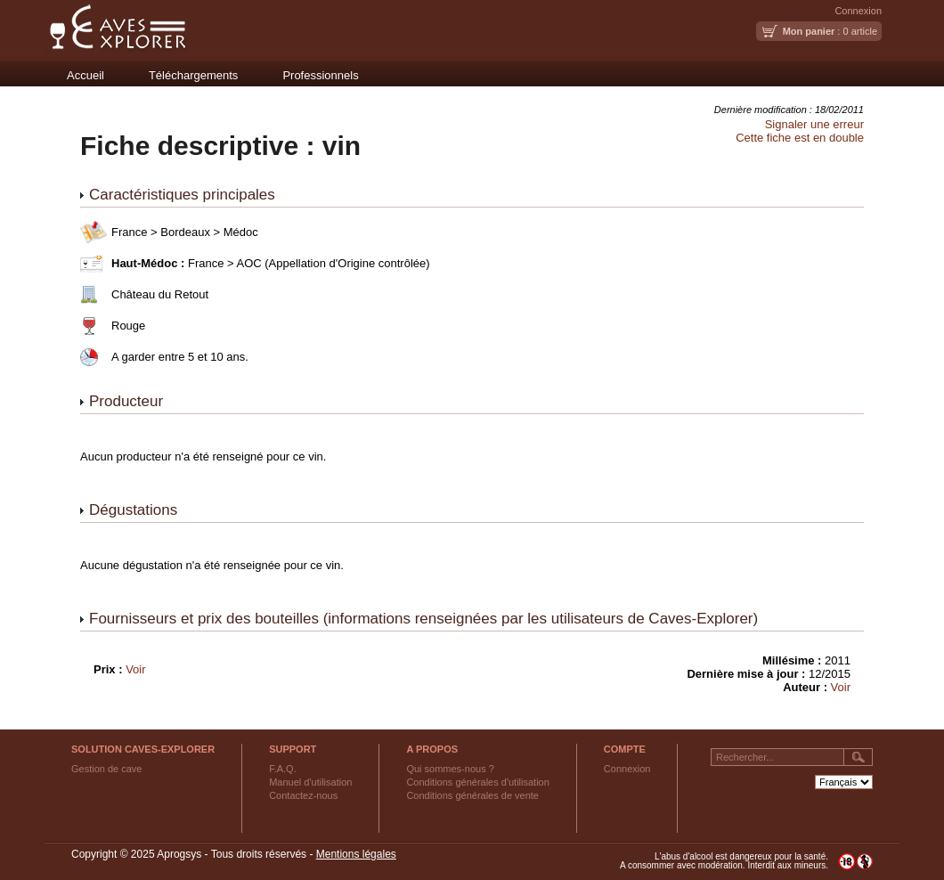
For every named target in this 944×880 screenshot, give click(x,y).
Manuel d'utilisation (310, 782)
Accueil (85, 75)
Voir (840, 687)
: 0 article (830, 31)
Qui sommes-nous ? (449, 768)
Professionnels (320, 75)
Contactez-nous (303, 795)
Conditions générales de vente (472, 795)
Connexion (858, 10)
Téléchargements (193, 75)
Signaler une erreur (814, 124)
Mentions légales (356, 854)
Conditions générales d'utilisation (477, 782)
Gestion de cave (106, 768)
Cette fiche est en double (800, 137)
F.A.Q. (283, 768)
